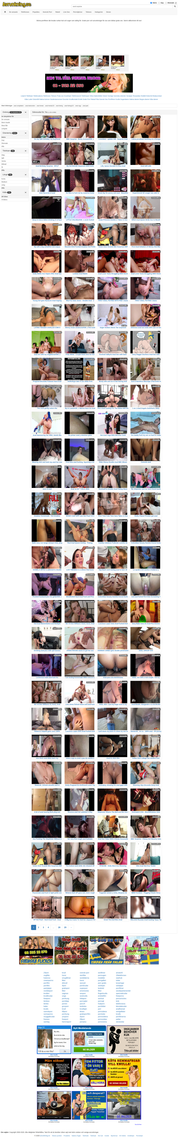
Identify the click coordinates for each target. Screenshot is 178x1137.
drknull (64, 983)
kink (117, 1001)
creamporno (48, 980)
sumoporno (48, 1014)
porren (64, 1004)
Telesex (53, 96)
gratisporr (66, 988)
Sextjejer (129, 96)
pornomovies (121, 998)
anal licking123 (69, 106)
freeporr (65, 1019)
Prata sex (60, 96)
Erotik (80, 99)
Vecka (3, 161)
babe (46, 1006)
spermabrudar (121, 993)
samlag (46, 1022)
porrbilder (102, 1006)
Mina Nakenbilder (96, 96)
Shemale (171, 3)
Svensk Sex (103, 99)
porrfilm (47, 983)
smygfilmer (66, 978)
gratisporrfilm (85, 1014)
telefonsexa (120, 1004)
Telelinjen (29, 96)
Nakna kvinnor (45, 99)
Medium (4, 182)
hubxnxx (47, 978)
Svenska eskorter (120, 96)
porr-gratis (102, 983)
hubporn (101, 1004)
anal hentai (40, 106)
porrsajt (101, 1001)
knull (64, 973)
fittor (64, 980)
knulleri (46, 993)
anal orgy (78, 106)
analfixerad (120, 1009)
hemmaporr (66, 1022)
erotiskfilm (102, 996)
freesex (46, 1019)
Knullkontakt (73, 99)
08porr (82, 1019)
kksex (82, 1011)
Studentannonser (56, 99)
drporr (82, 1017)
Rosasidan (136, 96)
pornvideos (102, 1011)
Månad (3, 164)
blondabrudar (121, 1006)
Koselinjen (67, 96)
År (2, 167)
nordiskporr (48, 991)
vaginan (65, 993)
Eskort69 (36, 99)
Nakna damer (134, 99)
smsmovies (84, 991)
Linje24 (23, 96)
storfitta (83, 975)
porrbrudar (84, 986)
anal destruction (30, 106)
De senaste (5, 119)
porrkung (65, 998)
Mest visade (5, 122)
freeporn (47, 998)
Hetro (155, 3)
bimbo (46, 1004)
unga (64, 996)
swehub (119, 978)
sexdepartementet (123, 991)
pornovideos (103, 1017)
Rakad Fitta (95, 99)
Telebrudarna (38, 96)
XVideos (4, 200)
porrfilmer (120, 988)
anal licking (59, 106)
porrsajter (84, 1001)
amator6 (119, 973)
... (53, 927)
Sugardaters (124, 99)
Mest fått (4, 125)
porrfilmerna (121, 1017)
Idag (3, 155)
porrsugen (102, 975)
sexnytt (83, 983)
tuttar (118, 980)
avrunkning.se (45, 1136)
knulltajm (83, 1009)
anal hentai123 (49, 106)
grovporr (65, 1006)
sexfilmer (101, 973)
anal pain (85, 106)
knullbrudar (48, 996)
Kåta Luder (28, 99)
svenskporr (48, 1011)
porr (99, 1009)
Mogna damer (144, 99)
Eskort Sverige (108, 96)
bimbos (46, 1001)
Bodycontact (157, 96)
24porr (46, 973)
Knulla (118, 99)
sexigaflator (120, 1011)
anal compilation (19, 106)
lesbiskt (101, 988)
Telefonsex (47, 96)
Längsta (4, 129)
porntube (101, 1014)
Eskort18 (149, 96)
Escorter (66, 99)
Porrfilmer (111, 99)
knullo (46, 1009)
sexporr (83, 993)
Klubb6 (143, 96)
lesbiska (83, 1006)
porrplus (83, 1022)
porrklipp (65, 1001)
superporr (84, 988)
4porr (64, 986)
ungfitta (46, 975)
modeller (101, 978)
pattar (118, 1019)
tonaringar (120, 983)
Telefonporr (86, 96)
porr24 (82, 1004)
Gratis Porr (86, 99)
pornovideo (102, 1019)
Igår (2, 158)
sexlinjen (101, 986)
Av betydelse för (7, 116)
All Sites (4, 196)
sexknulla (83, 996)
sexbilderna (84, 978)
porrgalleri (102, 980)
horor (64, 975)
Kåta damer (154, 99)
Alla (2, 146)
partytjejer (48, 988)
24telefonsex (121, 975)
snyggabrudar (49, 1017)
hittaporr (83, 998)
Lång (3, 185)
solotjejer (119, 986)
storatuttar (120, 1022)
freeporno (120, 996)
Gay (162, 3)
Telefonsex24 (76, 96)
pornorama (102, 1022)
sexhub (101, 998)
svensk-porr (84, 973)
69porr (64, 1011)
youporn (65, 1017)
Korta (3, 179)
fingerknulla (102, 993)
